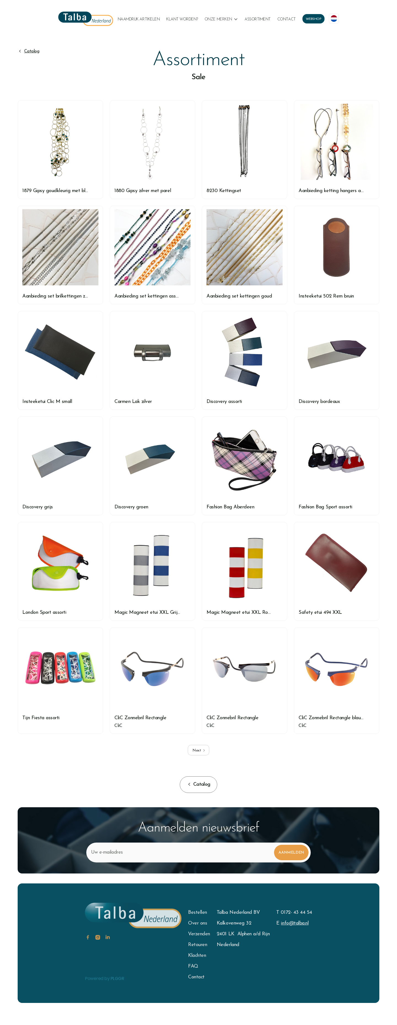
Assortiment (258, 19)
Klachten (197, 955)
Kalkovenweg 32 (234, 923)
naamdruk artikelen (139, 19)
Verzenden (199, 934)
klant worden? (182, 19)
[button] (221, 19)
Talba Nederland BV (238, 912)
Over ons (197, 923)
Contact (286, 19)
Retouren (197, 944)
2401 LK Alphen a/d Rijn (243, 934)
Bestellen (197, 912)
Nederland (228, 944)
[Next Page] (198, 750)
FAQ (193, 966)
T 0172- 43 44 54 (294, 912)
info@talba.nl (295, 923)
